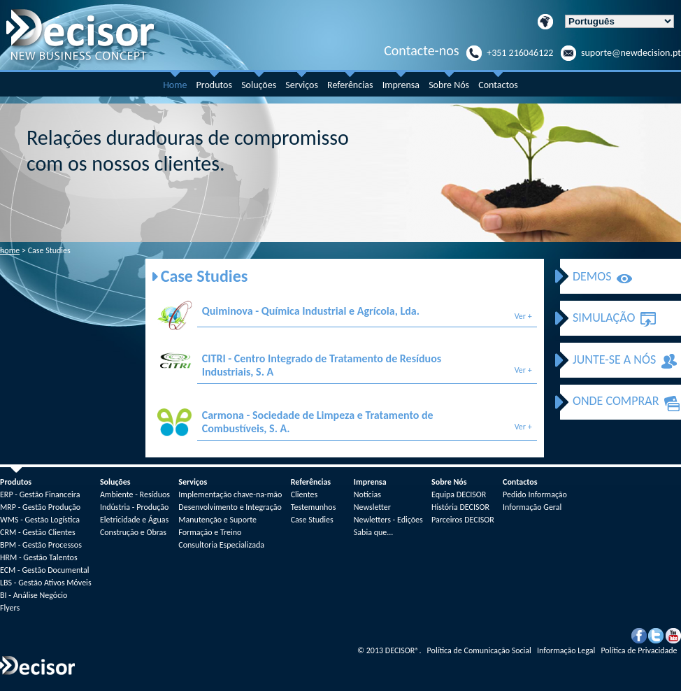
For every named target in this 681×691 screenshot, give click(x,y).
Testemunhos (313, 507)
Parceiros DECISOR (462, 520)
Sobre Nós (449, 85)
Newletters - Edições (388, 520)
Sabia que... (373, 532)
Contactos (498, 85)
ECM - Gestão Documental (44, 570)
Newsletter (372, 507)
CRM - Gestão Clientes (38, 532)
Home (175, 85)
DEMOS (592, 276)
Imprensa (401, 85)
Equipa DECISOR (458, 494)
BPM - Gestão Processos (41, 545)
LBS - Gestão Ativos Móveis (46, 582)
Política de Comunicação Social (480, 650)
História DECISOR (460, 507)
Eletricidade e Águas (134, 520)
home (10, 250)
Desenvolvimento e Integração (230, 507)
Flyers (10, 608)
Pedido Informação (535, 494)
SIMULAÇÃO (604, 317)
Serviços (301, 85)
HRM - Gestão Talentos (39, 557)
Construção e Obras (133, 532)
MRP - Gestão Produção (40, 507)
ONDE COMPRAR (616, 400)
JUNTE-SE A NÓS (614, 359)
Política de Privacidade (640, 650)
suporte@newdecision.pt (631, 53)
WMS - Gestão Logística (40, 520)
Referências (350, 85)
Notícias (367, 494)
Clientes (304, 494)
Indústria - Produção (134, 507)
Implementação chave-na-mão (230, 494)
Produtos (214, 85)
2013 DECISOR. (390, 650)
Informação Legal (567, 650)
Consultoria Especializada (221, 545)
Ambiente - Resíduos (135, 494)
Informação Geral (532, 507)
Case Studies (312, 520)
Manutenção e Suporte (217, 520)
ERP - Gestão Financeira (40, 494)
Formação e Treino (209, 532)
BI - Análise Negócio (33, 595)
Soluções (258, 85)
